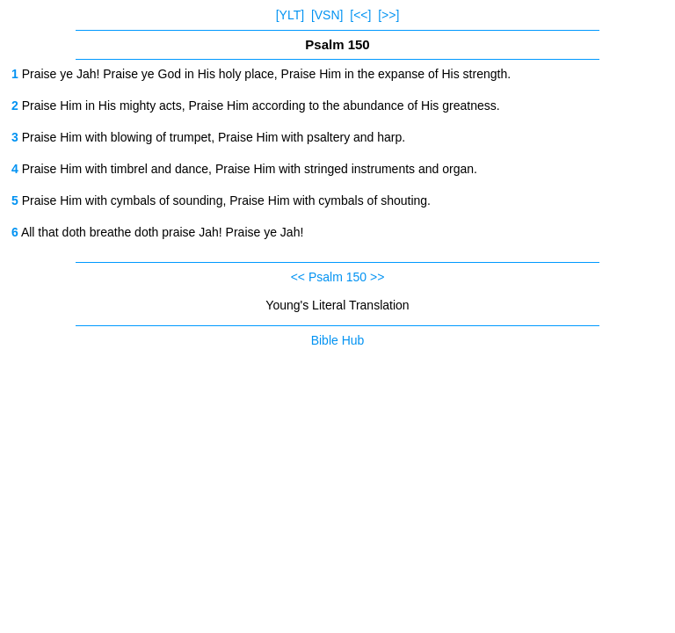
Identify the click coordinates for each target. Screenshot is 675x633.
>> (377, 277)
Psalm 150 (337, 277)
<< (298, 277)
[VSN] (327, 15)
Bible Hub (338, 340)
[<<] (360, 15)
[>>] (388, 15)
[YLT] (290, 15)
